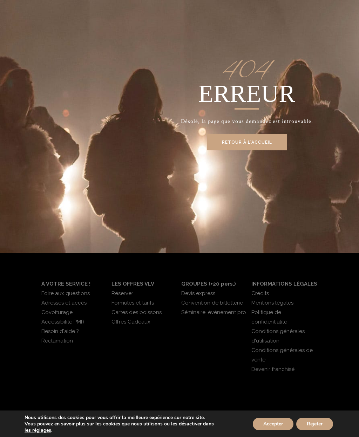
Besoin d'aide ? (60, 331)
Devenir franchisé (272, 369)
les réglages (38, 430)
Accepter (273, 423)
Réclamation (57, 341)
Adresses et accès (64, 303)
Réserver (122, 293)
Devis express (198, 293)
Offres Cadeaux (130, 322)
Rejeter (315, 423)
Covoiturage (57, 312)
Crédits (260, 293)
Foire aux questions (65, 293)
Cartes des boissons (136, 312)
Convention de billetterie (212, 303)
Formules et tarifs (132, 303)
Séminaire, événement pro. (214, 312)
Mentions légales (272, 303)
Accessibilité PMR (62, 322)
